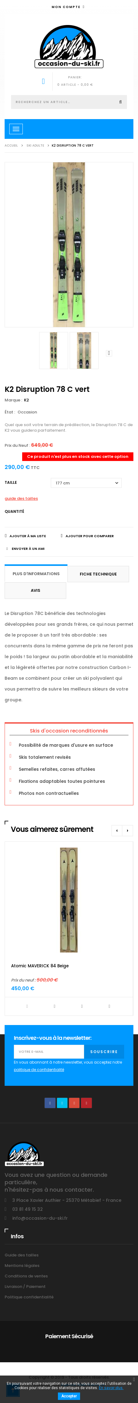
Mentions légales (22, 1265)
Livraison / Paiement (25, 1286)
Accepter (69, 1396)
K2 (27, 400)
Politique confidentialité (29, 1297)
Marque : (14, 400)
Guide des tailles (22, 1255)
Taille (11, 482)
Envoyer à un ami (27, 548)
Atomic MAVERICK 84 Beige (40, 966)
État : (10, 412)
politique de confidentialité (39, 1069)
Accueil (11, 145)
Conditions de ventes (26, 1276)
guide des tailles (21, 498)
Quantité (14, 511)
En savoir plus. (111, 1388)
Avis (35, 590)
